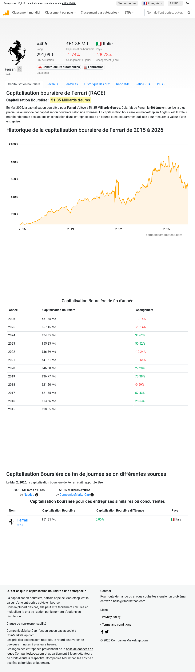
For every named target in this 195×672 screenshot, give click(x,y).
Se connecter (127, 3)
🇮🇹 (104, 43)
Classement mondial (26, 12)
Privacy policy (111, 617)
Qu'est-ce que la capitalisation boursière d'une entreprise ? (46, 591)
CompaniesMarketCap (75, 494)
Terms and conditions (116, 624)
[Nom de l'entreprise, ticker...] (168, 12)
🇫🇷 (151, 3)
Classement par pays (59, 12)
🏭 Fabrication (94, 67)
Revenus (52, 84)
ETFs (128, 12)
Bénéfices (71, 84)
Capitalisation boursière (24, 84)
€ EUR (174, 3)
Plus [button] (160, 84)
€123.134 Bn (69, 3)
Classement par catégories (99, 12)
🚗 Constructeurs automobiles (59, 67)
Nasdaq (29, 494)
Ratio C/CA (143, 84)
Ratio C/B (122, 84)
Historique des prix (97, 84)
